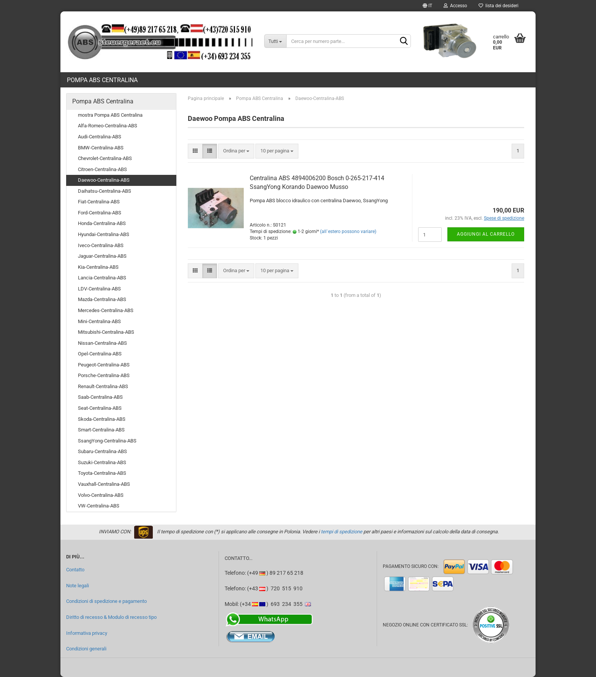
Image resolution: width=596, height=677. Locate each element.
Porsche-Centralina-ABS (104, 375)
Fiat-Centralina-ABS (99, 202)
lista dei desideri (498, 5)
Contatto (75, 569)
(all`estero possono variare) (348, 231)
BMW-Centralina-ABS (101, 148)
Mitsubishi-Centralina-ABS (106, 332)
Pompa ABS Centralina (102, 80)
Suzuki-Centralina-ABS (102, 462)
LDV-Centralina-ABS (99, 289)
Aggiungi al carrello (486, 234)
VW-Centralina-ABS (98, 506)
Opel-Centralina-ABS (100, 354)
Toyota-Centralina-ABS (102, 473)
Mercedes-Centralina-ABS (105, 310)
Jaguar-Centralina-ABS (102, 256)
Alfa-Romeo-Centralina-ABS (107, 125)
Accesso (455, 5)
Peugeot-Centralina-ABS (104, 365)
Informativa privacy (86, 633)
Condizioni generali (86, 649)
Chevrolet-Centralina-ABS (105, 158)
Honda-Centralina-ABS (102, 223)
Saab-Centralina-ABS (100, 397)
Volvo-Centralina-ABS (101, 495)
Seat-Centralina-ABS (100, 408)
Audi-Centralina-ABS (99, 137)
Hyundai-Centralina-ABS (103, 234)
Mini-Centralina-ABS (99, 321)
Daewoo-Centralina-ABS (104, 180)
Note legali (77, 585)
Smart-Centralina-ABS (101, 430)
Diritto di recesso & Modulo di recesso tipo (111, 617)
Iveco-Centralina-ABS (101, 245)
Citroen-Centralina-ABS (102, 169)
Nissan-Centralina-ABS (102, 343)
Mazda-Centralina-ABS (102, 299)
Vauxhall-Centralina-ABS (104, 484)
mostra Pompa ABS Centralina (110, 115)
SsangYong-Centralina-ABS (107, 441)
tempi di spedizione (341, 531)
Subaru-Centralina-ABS (102, 451)
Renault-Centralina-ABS (103, 386)
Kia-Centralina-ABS (98, 267)
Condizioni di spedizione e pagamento (106, 601)
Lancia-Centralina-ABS (102, 278)
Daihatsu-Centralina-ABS (104, 191)
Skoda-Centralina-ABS (101, 419)
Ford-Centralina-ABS (99, 213)
